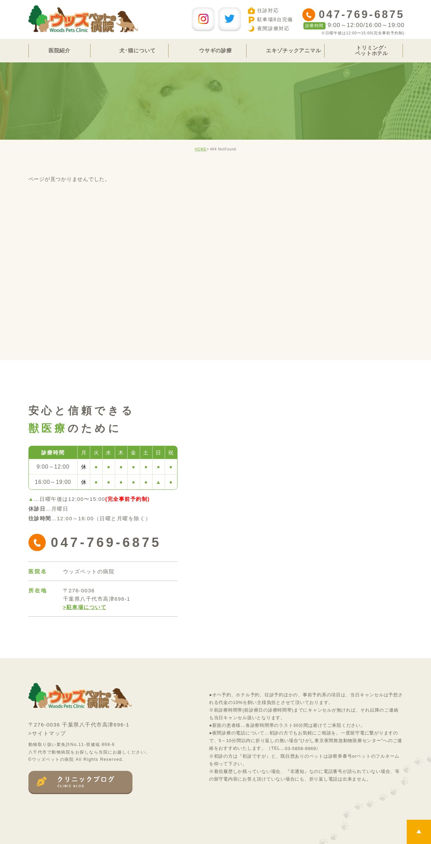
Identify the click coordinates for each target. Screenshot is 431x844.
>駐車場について (85, 607)
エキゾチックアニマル (293, 50)
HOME (201, 149)
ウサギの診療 (215, 50)
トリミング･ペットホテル (371, 50)
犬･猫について (137, 50)
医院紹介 (60, 50)
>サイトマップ (47, 733)
